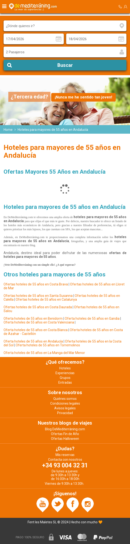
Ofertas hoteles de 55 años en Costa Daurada (38, 307)
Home (8, 130)
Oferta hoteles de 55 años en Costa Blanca (36, 330)
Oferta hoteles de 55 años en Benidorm (33, 318)
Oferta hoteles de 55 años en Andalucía (34, 341)
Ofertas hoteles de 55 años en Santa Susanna (38, 296)
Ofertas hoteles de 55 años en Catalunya (46, 299)
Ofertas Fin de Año (65, 434)
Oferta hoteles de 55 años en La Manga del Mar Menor (44, 353)
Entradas (65, 382)
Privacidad (65, 413)
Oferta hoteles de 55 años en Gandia (92, 318)
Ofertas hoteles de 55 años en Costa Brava (36, 284)
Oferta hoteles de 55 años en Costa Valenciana (39, 322)
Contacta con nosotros (65, 459)
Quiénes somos (65, 399)
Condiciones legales (65, 403)
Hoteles (65, 368)
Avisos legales (65, 408)
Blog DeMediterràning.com (65, 429)
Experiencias (65, 373)
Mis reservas (65, 455)
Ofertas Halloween (65, 439)
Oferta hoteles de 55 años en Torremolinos (48, 345)
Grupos (65, 378)
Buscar (65, 65)
